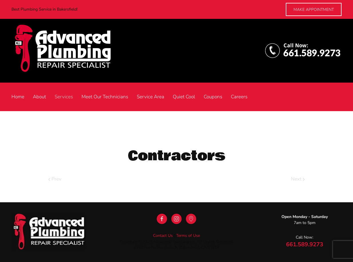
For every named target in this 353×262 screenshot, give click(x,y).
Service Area (150, 96)
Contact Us (162, 235)
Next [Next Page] (298, 179)
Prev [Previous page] (55, 179)
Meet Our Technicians (105, 96)
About (39, 96)
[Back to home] (69, 51)
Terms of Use (187, 235)
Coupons (213, 96)
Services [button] (64, 96)
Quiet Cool (184, 96)
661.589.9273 (304, 244)
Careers (239, 96)
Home (17, 96)
